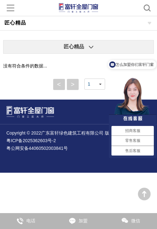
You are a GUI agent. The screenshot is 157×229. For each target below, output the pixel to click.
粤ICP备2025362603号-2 (31, 140)
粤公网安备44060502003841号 (37, 148)
